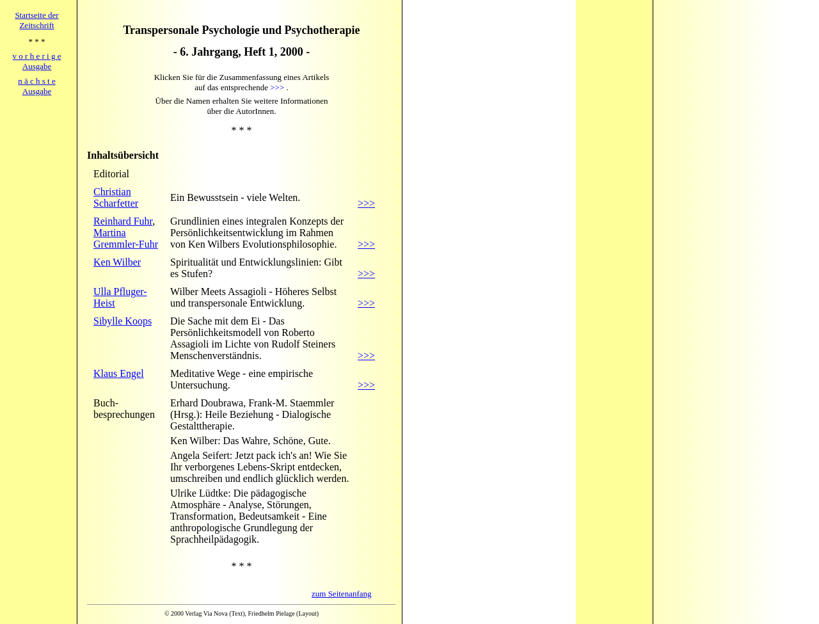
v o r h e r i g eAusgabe (37, 61)
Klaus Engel (118, 373)
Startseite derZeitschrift (36, 20)
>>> (366, 203)
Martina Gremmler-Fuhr (125, 238)
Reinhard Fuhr (122, 221)
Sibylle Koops (122, 321)
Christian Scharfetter (115, 197)
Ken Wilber (117, 262)
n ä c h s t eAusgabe (36, 86)
